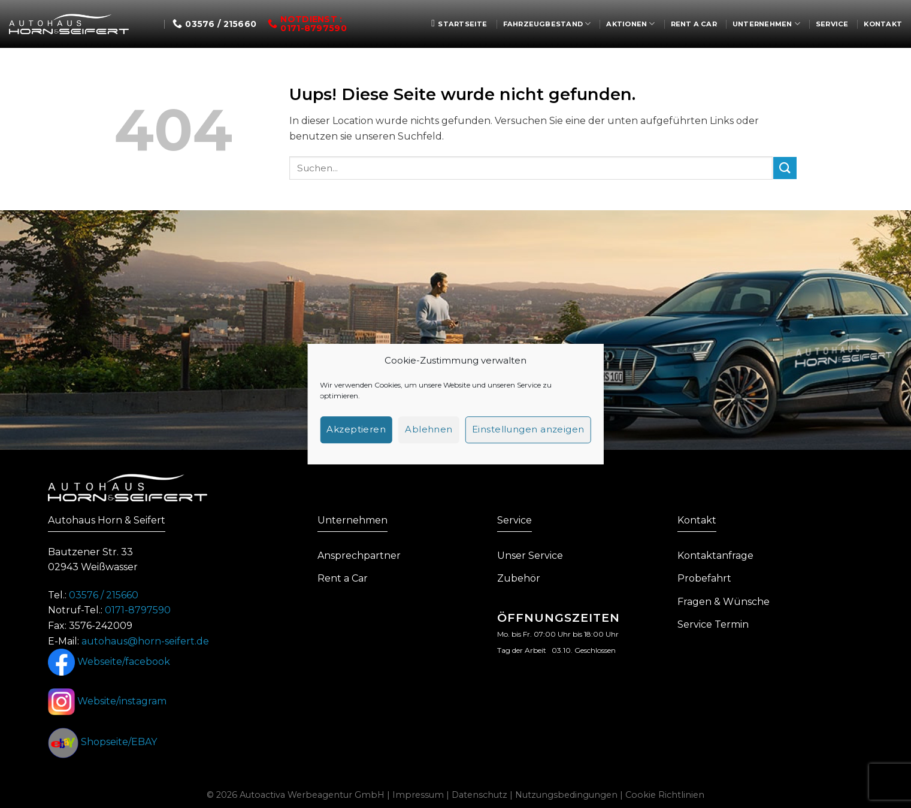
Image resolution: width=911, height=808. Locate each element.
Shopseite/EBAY (102, 742)
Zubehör (518, 578)
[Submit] (785, 168)
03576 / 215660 (103, 595)
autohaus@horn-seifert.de (145, 641)
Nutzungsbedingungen (566, 794)
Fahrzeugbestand (547, 23)
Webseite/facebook (109, 661)
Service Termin (713, 624)
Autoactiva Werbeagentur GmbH (312, 794)
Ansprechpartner (359, 555)
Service (832, 24)
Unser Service (530, 555)
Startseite (459, 23)
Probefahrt (704, 578)
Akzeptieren (356, 429)
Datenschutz (479, 794)
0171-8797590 (138, 610)
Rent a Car (694, 24)
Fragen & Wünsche (723, 601)
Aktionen (630, 23)
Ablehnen (429, 429)
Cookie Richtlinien (664, 794)
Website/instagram (107, 701)
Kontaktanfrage (715, 555)
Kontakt (883, 24)
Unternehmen (766, 23)
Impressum (418, 794)
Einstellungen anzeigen (528, 429)
